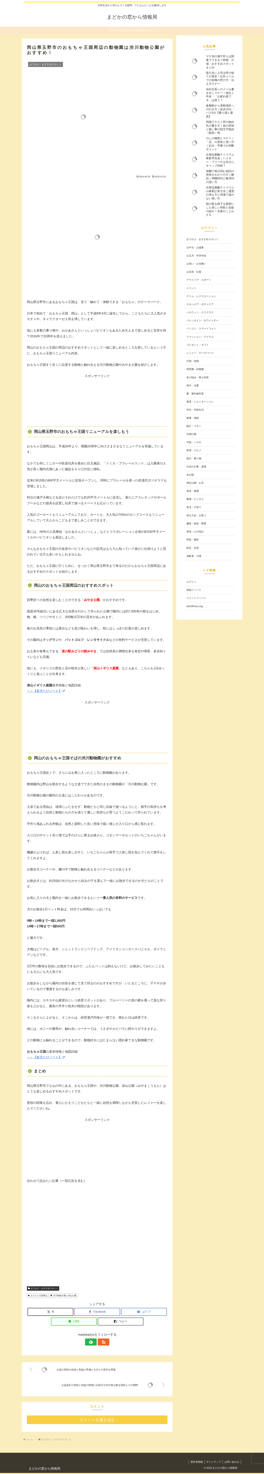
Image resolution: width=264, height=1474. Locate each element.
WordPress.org (194, 606)
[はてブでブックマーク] (144, 1312)
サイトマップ (213, 1461)
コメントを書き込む (97, 1420)
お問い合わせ (231, 1461)
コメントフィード (196, 598)
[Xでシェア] (50, 1312)
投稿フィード (193, 589)
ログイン (191, 581)
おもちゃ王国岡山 (37, 1295)
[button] (120, 1321)
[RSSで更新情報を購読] (101, 1342)
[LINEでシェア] (74, 1321)
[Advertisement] (97, 401)
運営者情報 (196, 1461)
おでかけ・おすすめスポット (43, 1288)
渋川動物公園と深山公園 (63, 1295)
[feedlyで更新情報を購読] (93, 1342)
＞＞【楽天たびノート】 (46, 691)
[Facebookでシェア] (97, 1312)
